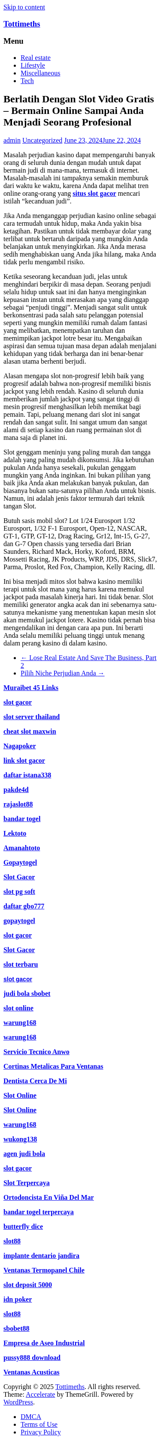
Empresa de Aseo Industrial (44, 1343)
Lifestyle (33, 65)
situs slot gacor (94, 193)
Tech (27, 80)
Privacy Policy (41, 1432)
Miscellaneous (40, 73)
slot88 (12, 1314)
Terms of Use (39, 1424)
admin (12, 140)
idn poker (17, 1299)
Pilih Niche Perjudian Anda (63, 673)
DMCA (31, 1416)
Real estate (36, 57)
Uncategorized (42, 140)
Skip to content (24, 7)
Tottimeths (21, 23)
